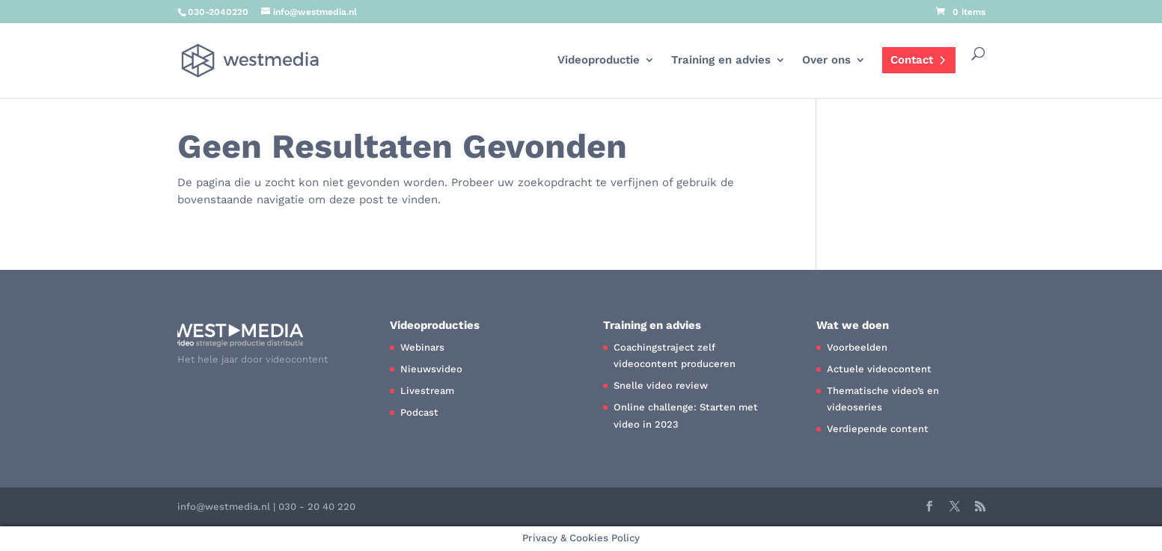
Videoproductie (598, 61)
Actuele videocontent (879, 369)
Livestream (427, 390)
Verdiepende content (878, 428)
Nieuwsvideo (431, 369)
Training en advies (721, 61)
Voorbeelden (857, 347)
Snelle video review (661, 385)
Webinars (422, 347)
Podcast (419, 412)
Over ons (826, 61)
